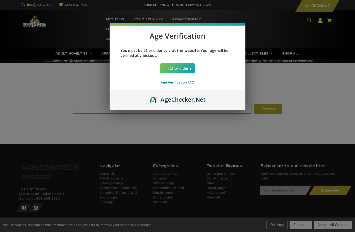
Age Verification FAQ (177, 82)
